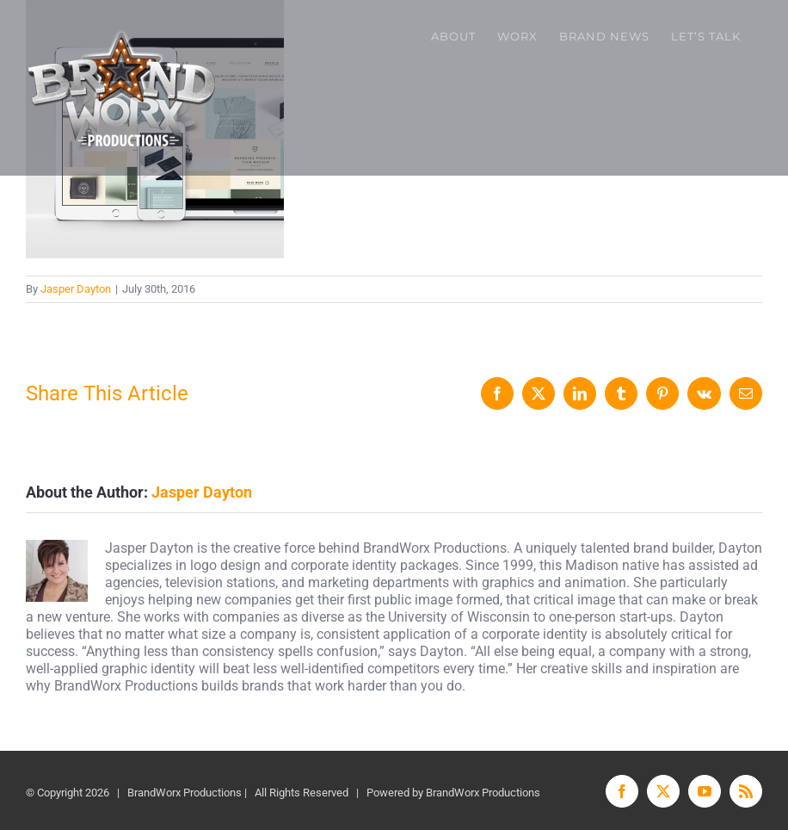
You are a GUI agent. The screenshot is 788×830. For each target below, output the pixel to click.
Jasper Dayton (75, 288)
